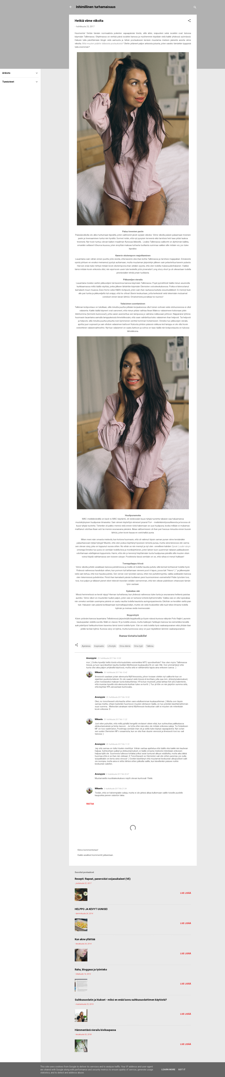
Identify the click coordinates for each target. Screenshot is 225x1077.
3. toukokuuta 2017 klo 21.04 (115, 788)
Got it (181, 1069)
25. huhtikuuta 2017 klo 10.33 (109, 658)
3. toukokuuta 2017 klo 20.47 (117, 774)
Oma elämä (125, 646)
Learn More (168, 1069)
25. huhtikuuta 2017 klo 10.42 (115, 672)
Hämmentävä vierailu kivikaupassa (95, 1029)
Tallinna (149, 646)
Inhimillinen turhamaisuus (96, 7)
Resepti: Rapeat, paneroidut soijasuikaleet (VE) (103, 878)
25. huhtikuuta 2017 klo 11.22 (115, 719)
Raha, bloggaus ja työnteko (91, 969)
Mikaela (99, 672)
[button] (189, 21)
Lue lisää (185, 893)
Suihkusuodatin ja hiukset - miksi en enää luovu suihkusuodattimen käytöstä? (121, 999)
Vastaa (90, 804)
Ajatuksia (86, 646)
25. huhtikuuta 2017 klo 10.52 (118, 697)
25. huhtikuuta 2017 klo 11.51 (118, 744)
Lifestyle (112, 646)
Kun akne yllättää (85, 939)
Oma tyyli (138, 646)
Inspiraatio (99, 646)
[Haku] (195, 7)
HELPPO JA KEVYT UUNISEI (91, 909)
